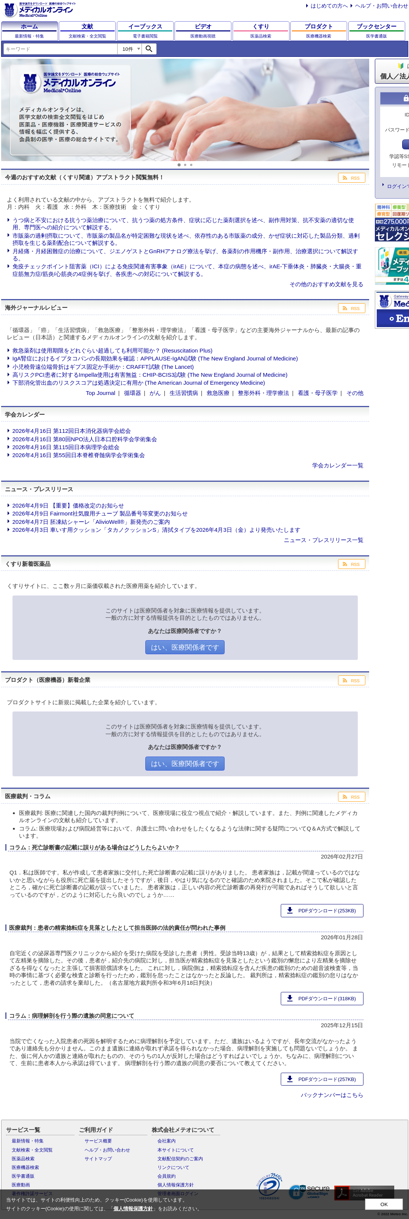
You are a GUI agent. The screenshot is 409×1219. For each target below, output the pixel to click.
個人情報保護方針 (175, 1185)
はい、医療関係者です (185, 647)
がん (155, 393)
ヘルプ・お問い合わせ (381, 6)
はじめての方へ (329, 6)
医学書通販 (23, 1176)
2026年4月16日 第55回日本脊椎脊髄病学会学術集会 (79, 455)
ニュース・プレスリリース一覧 (323, 540)
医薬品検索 (23, 1158)
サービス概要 (98, 1141)
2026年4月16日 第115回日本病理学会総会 (66, 447)
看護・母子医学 (318, 393)
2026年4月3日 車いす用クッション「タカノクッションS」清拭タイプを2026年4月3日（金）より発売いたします (156, 529)
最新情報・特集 (28, 1141)
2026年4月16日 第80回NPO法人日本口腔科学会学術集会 (85, 439)
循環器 (132, 393)
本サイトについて (175, 1150)
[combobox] (60, 49)
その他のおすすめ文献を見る (326, 284)
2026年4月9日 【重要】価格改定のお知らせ (68, 505)
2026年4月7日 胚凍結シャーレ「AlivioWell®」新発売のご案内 (91, 522)
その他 (354, 393)
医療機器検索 (25, 1167)
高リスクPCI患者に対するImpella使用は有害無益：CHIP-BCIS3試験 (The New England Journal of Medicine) (150, 374)
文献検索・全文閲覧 (32, 1150)
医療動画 (21, 1185)
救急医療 (218, 393)
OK (384, 1204)
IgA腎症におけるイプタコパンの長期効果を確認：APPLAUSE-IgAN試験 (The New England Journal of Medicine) (155, 358)
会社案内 (166, 1141)
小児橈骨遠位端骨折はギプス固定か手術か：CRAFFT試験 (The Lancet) (103, 367)
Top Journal (100, 393)
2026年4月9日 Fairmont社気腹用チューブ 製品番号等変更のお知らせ (100, 513)
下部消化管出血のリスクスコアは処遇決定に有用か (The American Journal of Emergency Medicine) (139, 382)
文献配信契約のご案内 (180, 1158)
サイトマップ (98, 1158)
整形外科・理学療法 (263, 393)
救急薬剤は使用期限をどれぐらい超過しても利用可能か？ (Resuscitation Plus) (113, 350)
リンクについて (173, 1167)
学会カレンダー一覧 (337, 465)
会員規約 (166, 1176)
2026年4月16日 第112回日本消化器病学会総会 (72, 431)
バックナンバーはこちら (332, 1095)
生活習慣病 (184, 393)
